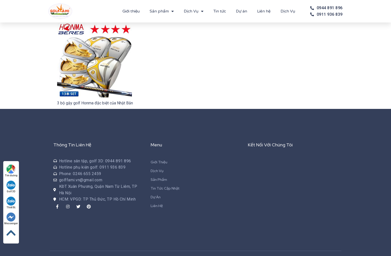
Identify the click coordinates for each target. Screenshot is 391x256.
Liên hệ (264, 11)
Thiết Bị (11, 203)
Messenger (11, 219)
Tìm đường (11, 171)
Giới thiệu (131, 11)
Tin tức (219, 11)
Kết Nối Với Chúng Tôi (270, 145)
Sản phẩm (162, 11)
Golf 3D (11, 187)
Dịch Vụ (193, 11)
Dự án (241, 11)
